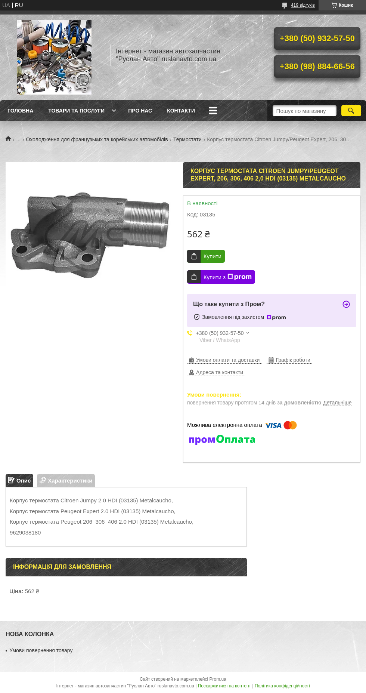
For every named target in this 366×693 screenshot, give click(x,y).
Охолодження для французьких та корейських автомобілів (97, 139)
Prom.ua (218, 679)
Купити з (228, 277)
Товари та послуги (76, 111)
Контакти (181, 111)
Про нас (140, 111)
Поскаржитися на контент (224, 686)
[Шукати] (351, 110)
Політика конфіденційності (282, 686)
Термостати (187, 139)
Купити (212, 256)
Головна (20, 111)
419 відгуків (303, 5)
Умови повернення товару (40, 650)
